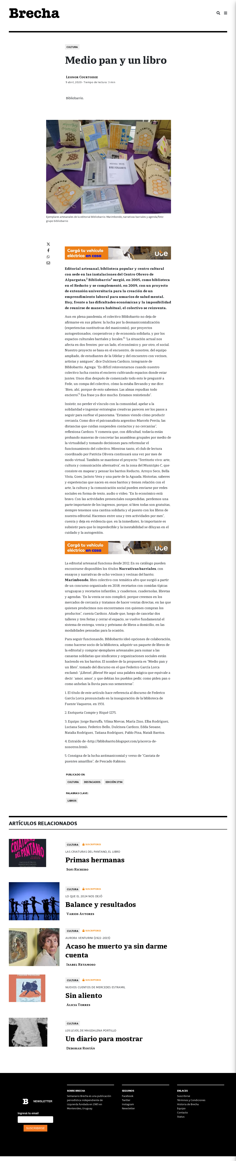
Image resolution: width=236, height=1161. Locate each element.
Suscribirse (183, 1096)
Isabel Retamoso (80, 964)
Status (181, 1116)
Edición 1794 (114, 782)
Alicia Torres (78, 1004)
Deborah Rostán (80, 1048)
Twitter (126, 1100)
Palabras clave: (77, 793)
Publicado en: (75, 774)
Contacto (182, 1112)
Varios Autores (80, 913)
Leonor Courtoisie (82, 77)
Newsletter (128, 1108)
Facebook (127, 1096)
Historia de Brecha (188, 1104)
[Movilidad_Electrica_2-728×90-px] (118, 252)
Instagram (128, 1104)
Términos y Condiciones (191, 1100)
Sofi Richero (77, 869)
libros (72, 800)
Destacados (92, 782)
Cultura (72, 47)
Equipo (181, 1108)
